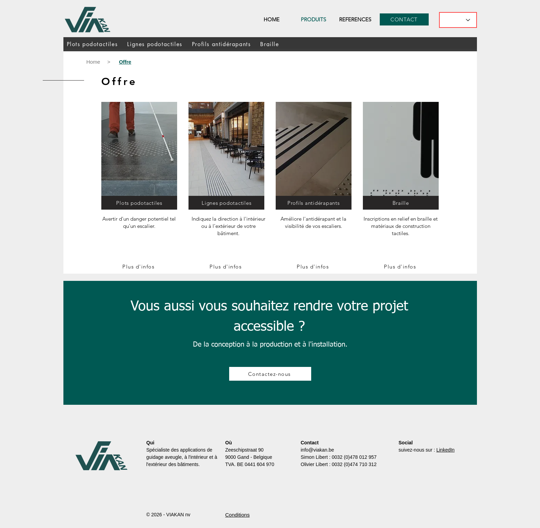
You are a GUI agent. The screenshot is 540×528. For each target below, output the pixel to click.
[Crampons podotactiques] (226, 151)
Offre (119, 81)
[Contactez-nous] (270, 374)
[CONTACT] (404, 19)
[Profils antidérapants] (313, 203)
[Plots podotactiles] (139, 203)
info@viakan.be (317, 450)
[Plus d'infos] (139, 266)
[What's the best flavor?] (458, 20)
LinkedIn (445, 450)
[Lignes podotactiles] (226, 203)
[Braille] (401, 203)
